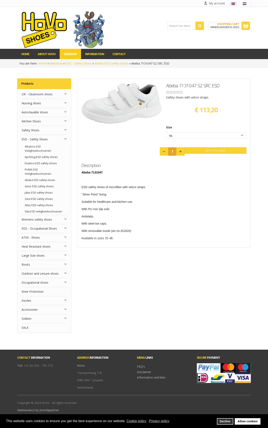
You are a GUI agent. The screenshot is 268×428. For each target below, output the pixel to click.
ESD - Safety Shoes (79, 63)
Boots (26, 264)
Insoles (26, 301)
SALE (25, 328)
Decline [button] (225, 421)
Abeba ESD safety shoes (111, 63)
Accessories (30, 310)
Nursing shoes (31, 103)
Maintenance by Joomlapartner (38, 410)
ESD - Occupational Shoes (39, 228)
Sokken (26, 319)
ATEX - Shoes (31, 237)
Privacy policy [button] (159, 421)
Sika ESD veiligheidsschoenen (43, 211)
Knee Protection (33, 292)
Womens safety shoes (37, 219)
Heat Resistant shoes (36, 246)
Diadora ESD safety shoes (41, 163)
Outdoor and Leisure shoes (40, 273)
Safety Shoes (30, 130)
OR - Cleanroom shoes (37, 94)
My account (217, 3)
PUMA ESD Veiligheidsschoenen (38, 172)
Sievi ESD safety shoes (39, 199)
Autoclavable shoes (35, 112)
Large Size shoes (33, 255)
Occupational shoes (35, 282)
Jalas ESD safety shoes (39, 192)
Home (42, 63)
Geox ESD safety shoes (39, 186)
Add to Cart (215, 150)
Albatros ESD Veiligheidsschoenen (38, 149)
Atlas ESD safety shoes (39, 205)
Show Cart (246, 26)
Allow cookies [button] (248, 421)
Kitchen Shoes (31, 121)
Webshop (56, 63)
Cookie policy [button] (136, 421)
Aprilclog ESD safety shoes (41, 157)
